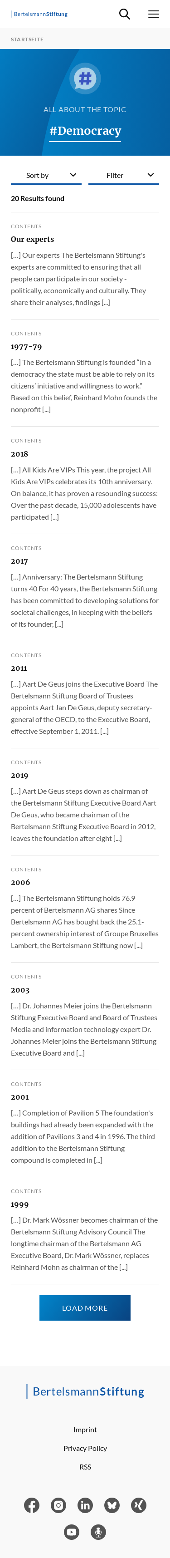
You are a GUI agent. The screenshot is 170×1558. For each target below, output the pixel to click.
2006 (20, 882)
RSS (85, 1466)
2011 (19, 668)
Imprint (85, 1429)
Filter (115, 175)
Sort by (37, 175)
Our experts (32, 239)
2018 (19, 453)
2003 (20, 989)
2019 (20, 775)
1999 (20, 1204)
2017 (19, 560)
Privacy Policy (85, 1448)
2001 (20, 1096)
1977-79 (26, 346)
